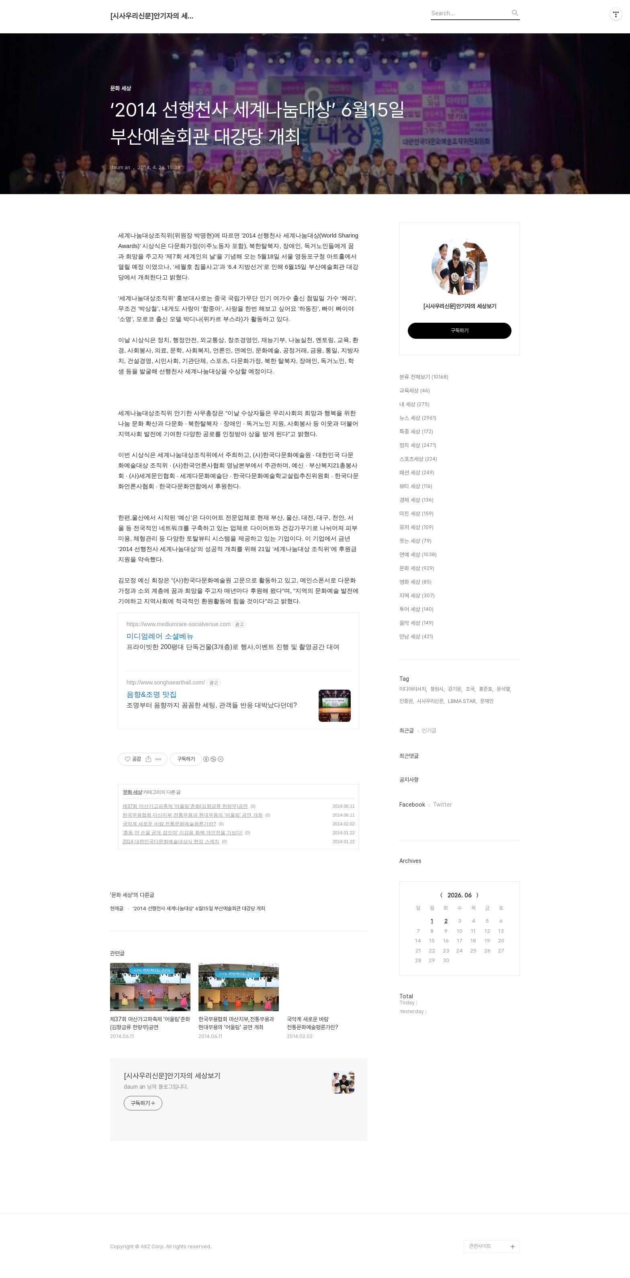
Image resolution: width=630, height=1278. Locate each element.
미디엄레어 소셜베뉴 (160, 636)
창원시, (437, 689)
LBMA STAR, (462, 701)
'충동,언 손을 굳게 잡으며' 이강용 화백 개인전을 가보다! (183, 833)
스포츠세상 (418, 459)
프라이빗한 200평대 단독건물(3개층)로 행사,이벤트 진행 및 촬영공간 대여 (233, 646)
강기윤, (455, 689)
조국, (471, 689)
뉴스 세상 (417, 418)
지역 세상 (417, 596)
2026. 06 (460, 895)
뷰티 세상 (415, 487)
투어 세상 (416, 610)
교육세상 (414, 391)
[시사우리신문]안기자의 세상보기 (154, 16)
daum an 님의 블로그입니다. (156, 1086)
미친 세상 (416, 514)
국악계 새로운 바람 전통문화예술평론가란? (169, 824)
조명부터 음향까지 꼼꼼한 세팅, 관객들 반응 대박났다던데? (212, 705)
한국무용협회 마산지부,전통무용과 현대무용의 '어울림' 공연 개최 (193, 815)
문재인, (487, 701)
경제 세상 (416, 500)
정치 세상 (417, 446)
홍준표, (486, 689)
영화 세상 (415, 582)
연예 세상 (418, 555)
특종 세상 (416, 432)
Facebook (412, 804)
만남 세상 (416, 637)
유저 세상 (416, 528)
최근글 (406, 730)
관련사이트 (480, 1246)
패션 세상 (416, 473)
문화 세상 (132, 792)
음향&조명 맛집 (152, 694)
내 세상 (414, 405)
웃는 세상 (415, 541)
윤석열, (504, 689)
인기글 (429, 730)
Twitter (442, 804)
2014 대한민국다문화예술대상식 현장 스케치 (171, 841)
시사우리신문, (431, 701)
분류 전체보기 (423, 377)
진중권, (406, 701)
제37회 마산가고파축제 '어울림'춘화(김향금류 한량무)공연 (185, 806)
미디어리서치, (413, 689)
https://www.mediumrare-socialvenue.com (179, 624)
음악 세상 (416, 623)
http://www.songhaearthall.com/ (166, 682)
